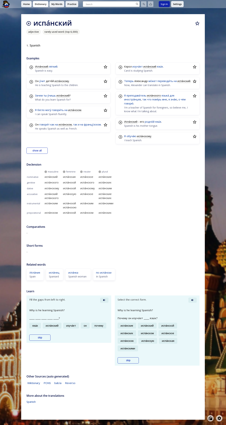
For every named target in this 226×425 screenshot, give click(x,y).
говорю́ (128, 103)
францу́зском (92, 124)
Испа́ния (34, 272)
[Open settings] (219, 418)
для (172, 95)
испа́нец (54, 272)
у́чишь (51, 95)
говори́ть (58, 110)
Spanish (31, 401)
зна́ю (174, 99)
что (149, 99)
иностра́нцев (132, 99)
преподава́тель (136, 95)
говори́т (44, 124)
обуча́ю (131, 136)
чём (183, 99)
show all (37, 150)
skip (40, 337)
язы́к (160, 66)
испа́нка (73, 272)
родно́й (149, 121)
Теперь (129, 81)
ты (45, 95)
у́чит (42, 81)
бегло (41, 110)
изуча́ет (137, 66)
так (75, 124)
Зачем (39, 95)
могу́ (48, 110)
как (52, 124)
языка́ (165, 95)
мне (164, 99)
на (65, 110)
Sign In (164, 4)
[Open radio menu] (210, 418)
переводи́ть (165, 81)
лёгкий (53, 66)
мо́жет (152, 81)
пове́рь (156, 99)
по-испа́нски (103, 272)
